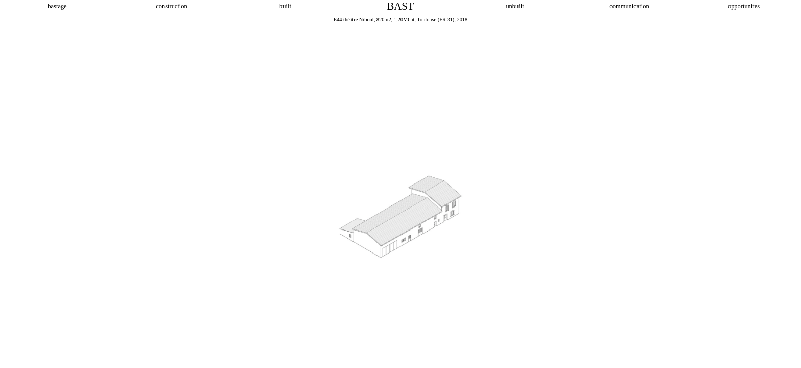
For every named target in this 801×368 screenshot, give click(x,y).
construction (171, 6)
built (286, 6)
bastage (57, 6)
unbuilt (515, 6)
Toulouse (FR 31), (436, 19)
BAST (400, 6)
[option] (400, 191)
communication (629, 6)
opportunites (744, 6)
